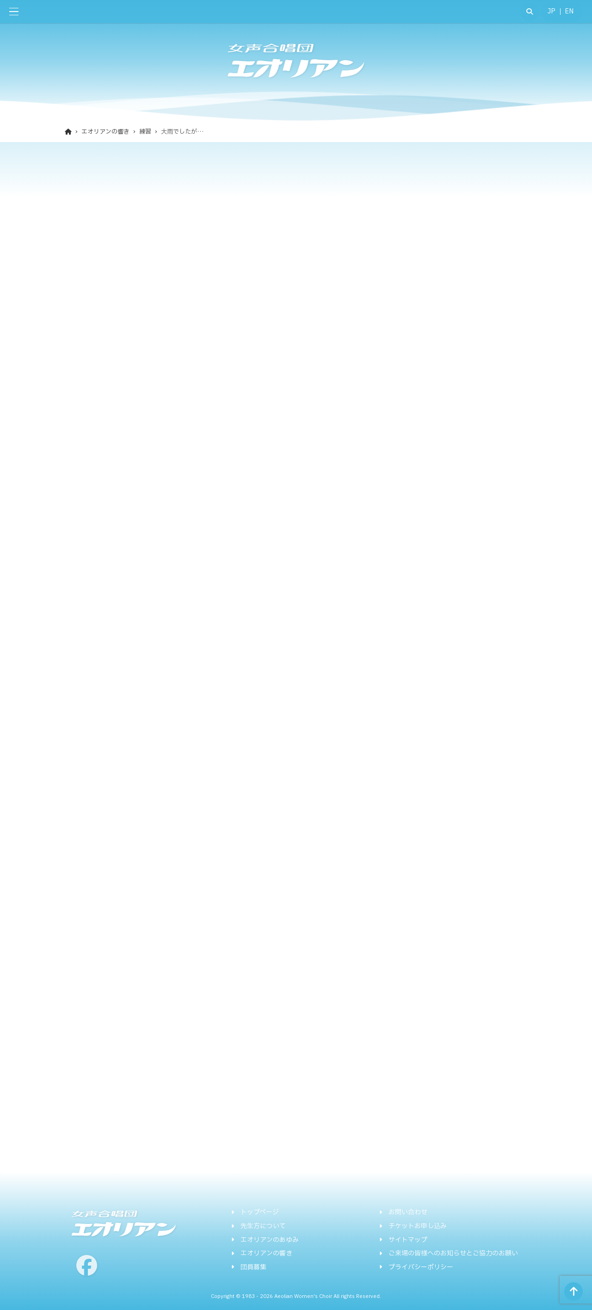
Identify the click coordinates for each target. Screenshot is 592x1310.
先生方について (263, 1226)
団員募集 (253, 1267)
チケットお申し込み (417, 1226)
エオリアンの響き (266, 1253)
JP (551, 11)
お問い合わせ (407, 1212)
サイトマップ (407, 1240)
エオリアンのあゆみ (269, 1240)
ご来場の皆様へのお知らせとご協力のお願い (453, 1253)
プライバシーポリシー (420, 1267)
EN (569, 11)
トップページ (259, 1212)
